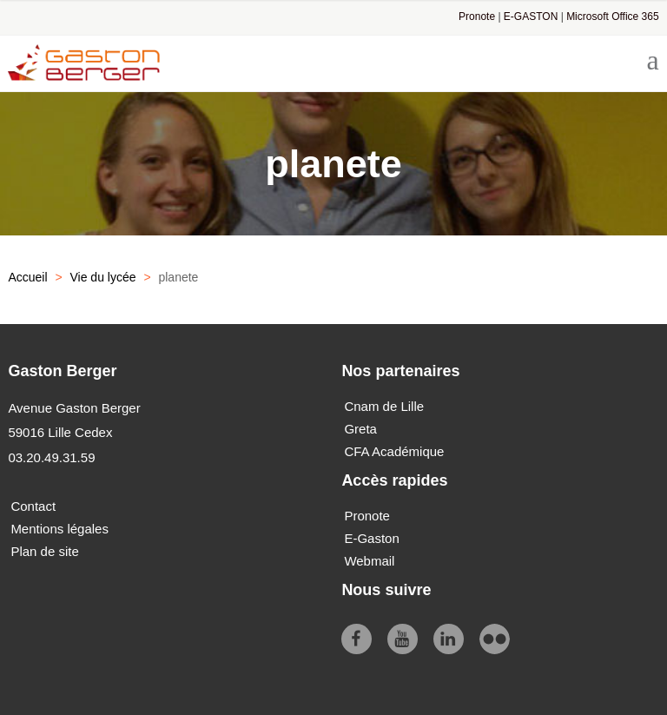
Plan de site (44, 551)
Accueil (27, 277)
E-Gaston (371, 538)
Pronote (477, 16)
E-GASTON (531, 16)
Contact (33, 506)
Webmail (369, 560)
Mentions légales (59, 528)
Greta (360, 428)
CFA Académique (394, 451)
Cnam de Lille (384, 406)
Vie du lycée (102, 277)
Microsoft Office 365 (612, 16)
